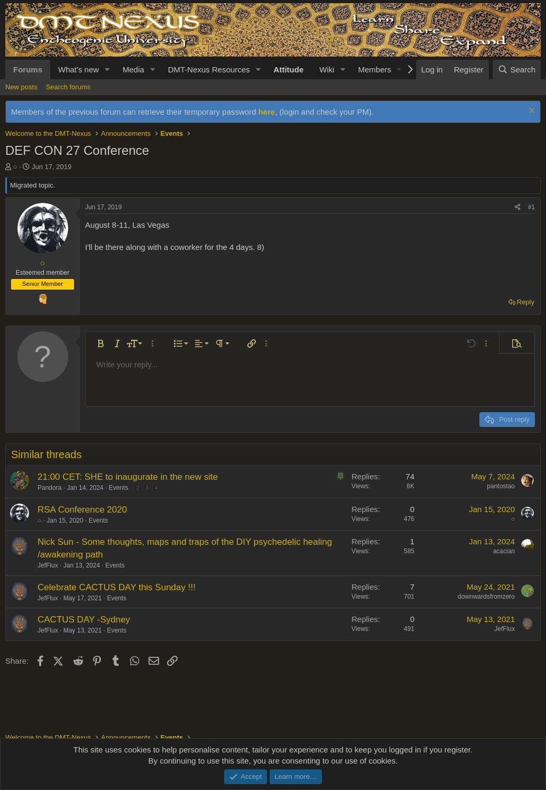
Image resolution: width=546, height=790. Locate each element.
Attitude (289, 69)
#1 (531, 207)
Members (374, 69)
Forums (27, 69)
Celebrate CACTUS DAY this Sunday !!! (117, 587)
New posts (21, 87)
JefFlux (48, 565)
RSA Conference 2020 (82, 510)
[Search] (517, 69)
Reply (525, 302)
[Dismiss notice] (530, 111)
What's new (78, 69)
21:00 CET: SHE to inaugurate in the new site (128, 477)
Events (118, 487)
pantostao (501, 486)
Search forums (68, 87)
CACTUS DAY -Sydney (84, 620)
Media (133, 69)
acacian (504, 551)
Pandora (49, 487)
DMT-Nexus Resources (209, 69)
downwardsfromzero (486, 596)
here (266, 111)
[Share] (517, 207)
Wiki (326, 69)
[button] (107, 69)
